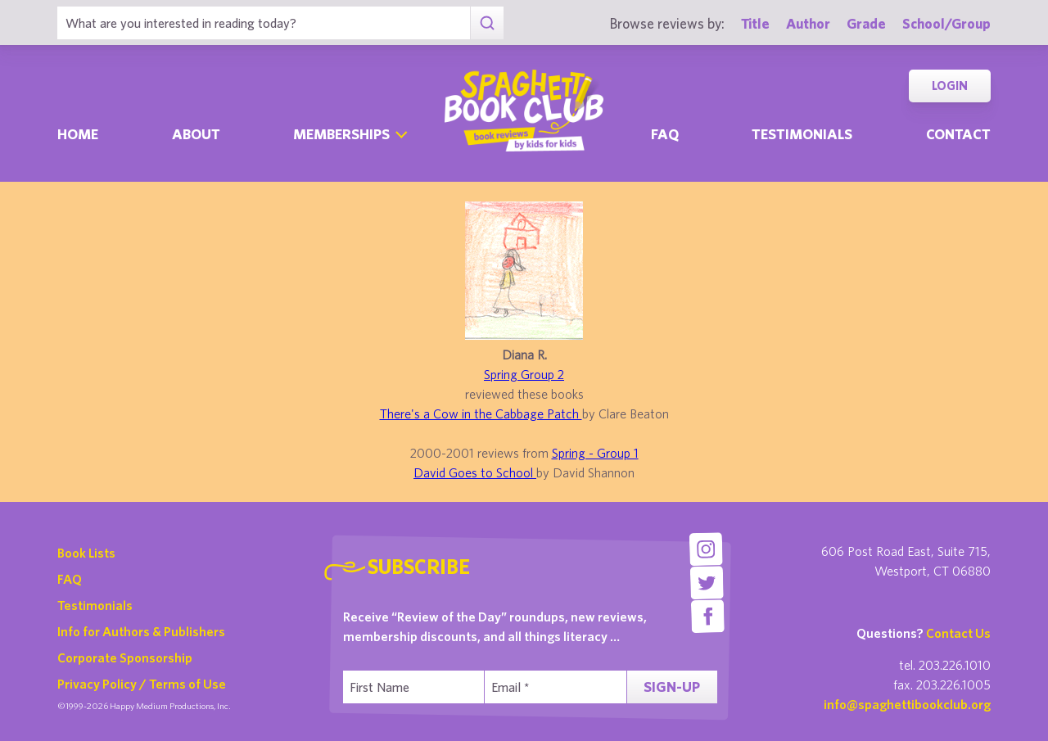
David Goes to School (474, 472)
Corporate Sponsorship (124, 657)
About (196, 133)
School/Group (946, 23)
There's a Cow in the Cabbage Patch (481, 413)
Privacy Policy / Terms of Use (141, 683)
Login (950, 86)
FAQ (69, 579)
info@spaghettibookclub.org (907, 704)
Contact (958, 133)
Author (808, 23)
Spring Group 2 (524, 374)
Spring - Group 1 (595, 452)
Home (77, 133)
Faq (665, 133)
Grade (866, 23)
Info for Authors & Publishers (141, 631)
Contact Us (958, 633)
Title (755, 23)
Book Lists (86, 552)
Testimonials (802, 133)
